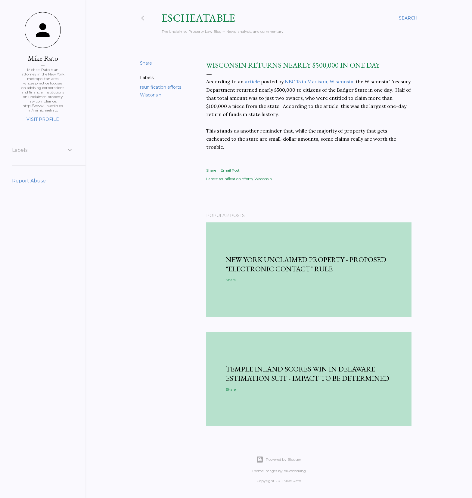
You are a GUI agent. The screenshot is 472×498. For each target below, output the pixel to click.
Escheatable (198, 18)
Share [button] (146, 63)
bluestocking (295, 471)
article (252, 81)
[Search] (408, 18)
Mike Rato (43, 58)
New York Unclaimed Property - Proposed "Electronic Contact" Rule (306, 264)
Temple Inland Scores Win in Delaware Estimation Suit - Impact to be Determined (307, 373)
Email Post (230, 170)
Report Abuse (29, 181)
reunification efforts (160, 87)
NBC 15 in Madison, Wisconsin (319, 81)
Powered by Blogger (278, 459)
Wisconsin (150, 95)
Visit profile (42, 119)
